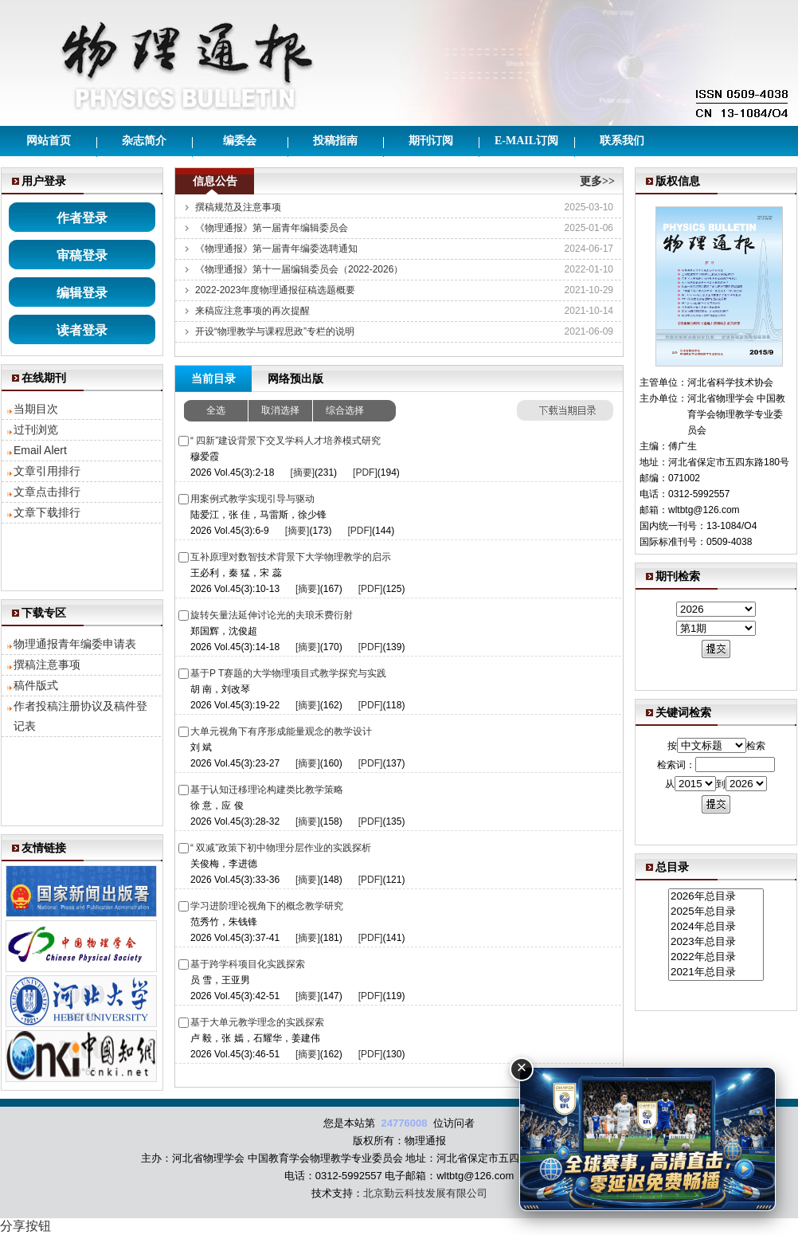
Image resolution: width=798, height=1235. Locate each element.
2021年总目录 (716, 972)
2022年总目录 (716, 957)
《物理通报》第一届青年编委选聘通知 (276, 248)
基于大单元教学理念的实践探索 (257, 1022)
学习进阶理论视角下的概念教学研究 (266, 906)
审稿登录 (82, 255)
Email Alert (40, 450)
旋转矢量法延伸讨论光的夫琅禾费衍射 (271, 615)
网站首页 (48, 141)
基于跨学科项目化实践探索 (247, 964)
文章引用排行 (47, 471)
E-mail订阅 (526, 141)
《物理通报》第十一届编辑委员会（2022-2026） (299, 269)
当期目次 (36, 408)
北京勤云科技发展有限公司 (425, 1193)
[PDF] (365, 472)
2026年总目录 (716, 896)
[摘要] (302, 472)
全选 (215, 410)
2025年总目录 (716, 911)
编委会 (239, 141)
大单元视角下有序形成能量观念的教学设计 (281, 731)
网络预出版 (295, 378)
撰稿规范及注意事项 (238, 207)
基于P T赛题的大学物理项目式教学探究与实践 (288, 673)
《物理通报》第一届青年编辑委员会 (271, 227)
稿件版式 (36, 685)
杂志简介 (144, 141)
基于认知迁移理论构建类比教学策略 (266, 789)
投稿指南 (335, 141)
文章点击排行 (47, 491)
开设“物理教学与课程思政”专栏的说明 (274, 331)
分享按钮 (25, 1226)
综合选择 (345, 410)
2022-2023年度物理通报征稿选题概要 (275, 290)
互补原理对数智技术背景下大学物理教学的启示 (290, 557)
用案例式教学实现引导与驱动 (252, 498)
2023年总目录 (716, 942)
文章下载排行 (47, 512)
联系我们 (622, 141)
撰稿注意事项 (47, 664)
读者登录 (82, 330)
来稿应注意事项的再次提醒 (252, 310)
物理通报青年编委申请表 (75, 643)
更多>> (597, 181)
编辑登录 (82, 293)
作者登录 (82, 218)
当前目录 (213, 378)
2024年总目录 (716, 927)
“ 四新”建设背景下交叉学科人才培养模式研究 (285, 440)
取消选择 (280, 410)
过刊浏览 (36, 429)
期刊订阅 (431, 141)
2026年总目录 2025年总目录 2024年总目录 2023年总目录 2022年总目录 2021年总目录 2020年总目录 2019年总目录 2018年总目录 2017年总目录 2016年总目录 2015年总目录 (716, 935)
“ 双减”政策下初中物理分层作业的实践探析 (280, 847)
